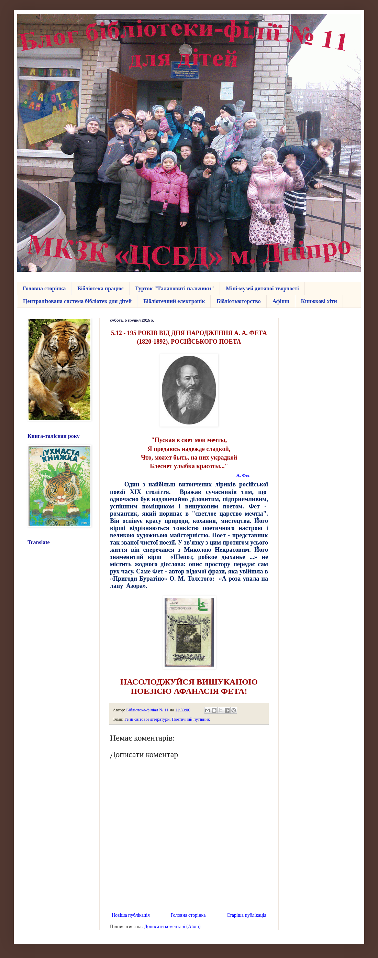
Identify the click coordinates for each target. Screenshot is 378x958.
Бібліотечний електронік (174, 301)
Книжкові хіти (319, 301)
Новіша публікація (131, 915)
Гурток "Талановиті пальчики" (174, 288)
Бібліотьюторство (238, 301)
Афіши (281, 301)
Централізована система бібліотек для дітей (77, 301)
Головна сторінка (44, 288)
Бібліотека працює (100, 288)
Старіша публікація (246, 915)
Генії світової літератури (146, 719)
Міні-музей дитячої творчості (262, 288)
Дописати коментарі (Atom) (172, 926)
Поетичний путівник (191, 719)
